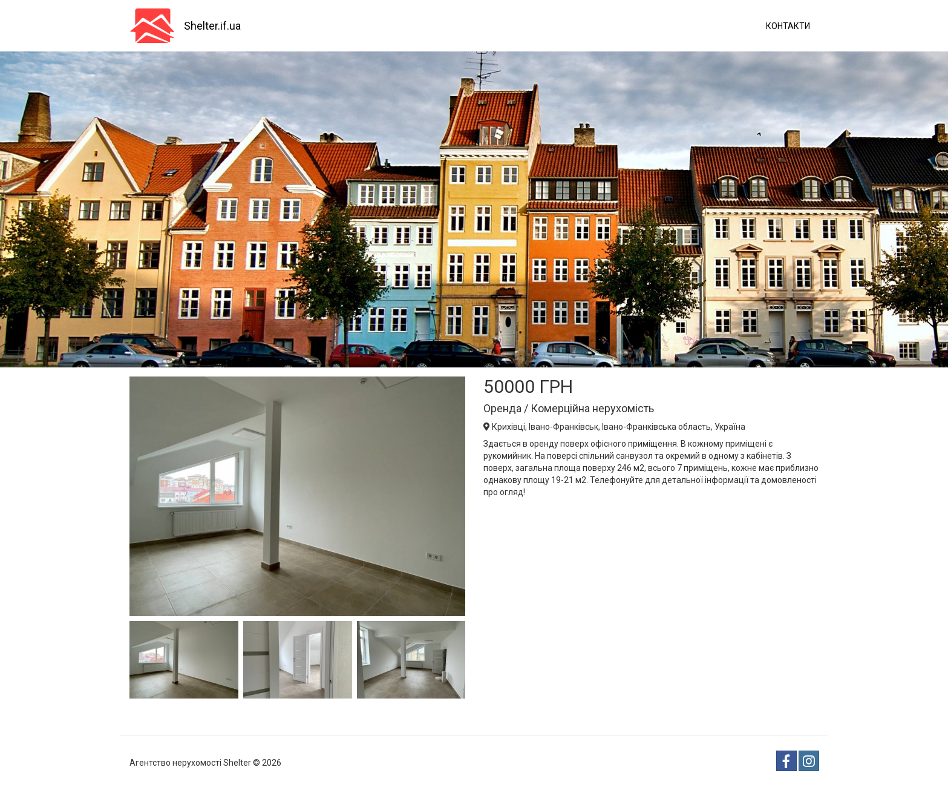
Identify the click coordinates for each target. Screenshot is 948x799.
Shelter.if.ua (212, 25)
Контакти (788, 26)
